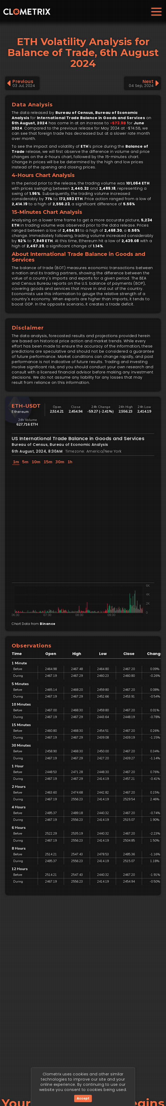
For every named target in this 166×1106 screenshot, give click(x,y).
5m (25, 462)
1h (69, 462)
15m (47, 462)
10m (35, 462)
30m (59, 462)
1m (16, 462)
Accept (83, 1098)
